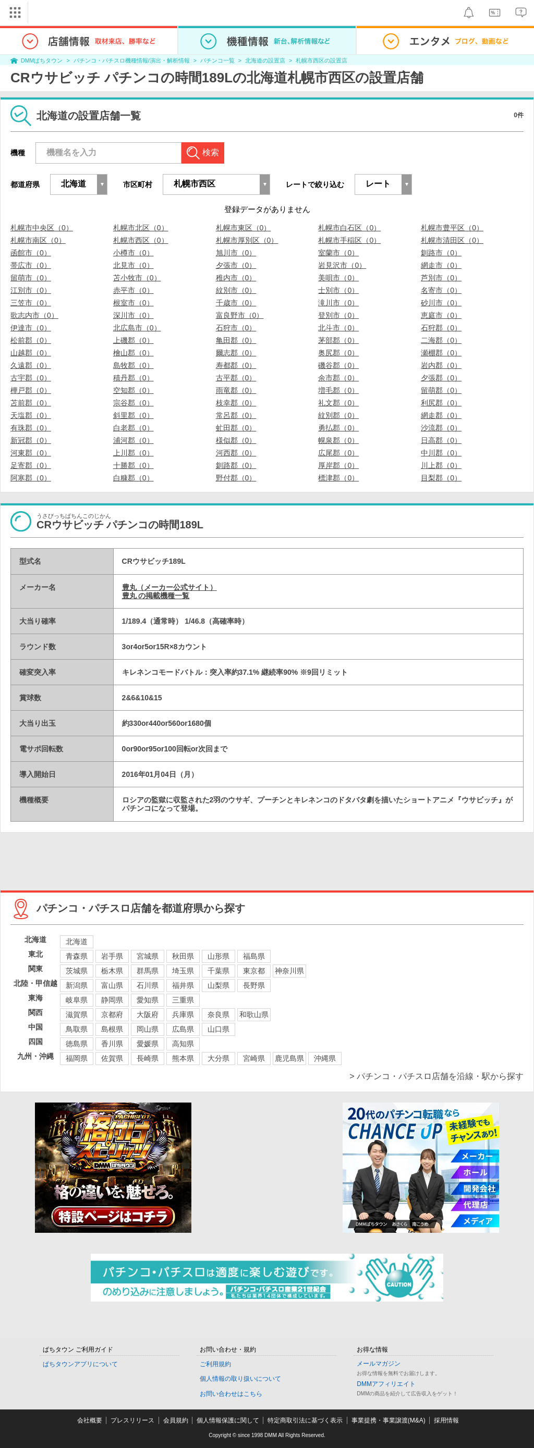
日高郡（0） (441, 440)
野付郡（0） (236, 477)
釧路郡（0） (236, 465)
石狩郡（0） (441, 327)
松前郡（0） (30, 340)
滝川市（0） (338, 302)
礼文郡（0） (338, 402)
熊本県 (183, 1058)
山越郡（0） (30, 352)
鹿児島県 (289, 1058)
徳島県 (77, 1043)
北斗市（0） (338, 327)
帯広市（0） (30, 265)
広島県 (183, 1029)
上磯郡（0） (133, 340)
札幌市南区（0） (38, 240)
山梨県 (218, 985)
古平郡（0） (236, 377)
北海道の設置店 (265, 60)
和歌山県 (254, 1014)
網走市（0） (441, 265)
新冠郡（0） (30, 440)
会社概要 (89, 1420)
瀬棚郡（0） (441, 352)
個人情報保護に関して (228, 1420)
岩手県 (112, 956)
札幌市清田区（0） (452, 240)
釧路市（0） (441, 252)
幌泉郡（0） (338, 440)
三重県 (183, 1000)
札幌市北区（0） (140, 227)
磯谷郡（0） (338, 365)
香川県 (112, 1043)
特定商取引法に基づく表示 (305, 1420)
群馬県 (148, 971)
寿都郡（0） (236, 365)
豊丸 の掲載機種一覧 (156, 595)
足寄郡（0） (30, 465)
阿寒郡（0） (30, 477)
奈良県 (218, 1014)
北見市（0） (133, 265)
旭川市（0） (236, 252)
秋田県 (183, 956)
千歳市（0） (236, 302)
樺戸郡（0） (30, 390)
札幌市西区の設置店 (321, 60)
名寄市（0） (441, 290)
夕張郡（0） (441, 377)
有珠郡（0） (30, 427)
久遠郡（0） (30, 365)
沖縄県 (325, 1058)
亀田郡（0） (236, 340)
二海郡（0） (441, 340)
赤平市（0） (133, 290)
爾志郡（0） (236, 352)
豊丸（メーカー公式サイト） (169, 587)
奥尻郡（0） (338, 352)
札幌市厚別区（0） (247, 240)
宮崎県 (254, 1058)
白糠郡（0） (133, 477)
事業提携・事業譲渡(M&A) (388, 1420)
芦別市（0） (441, 277)
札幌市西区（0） (140, 240)
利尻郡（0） (441, 402)
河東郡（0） (30, 452)
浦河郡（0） (133, 440)
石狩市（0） (236, 327)
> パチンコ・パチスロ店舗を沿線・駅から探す (436, 1076)
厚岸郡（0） (338, 465)
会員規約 (175, 1420)
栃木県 (112, 971)
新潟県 (77, 985)
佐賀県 (112, 1058)
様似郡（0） (236, 440)
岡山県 (148, 1029)
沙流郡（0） (441, 427)
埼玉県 (183, 971)
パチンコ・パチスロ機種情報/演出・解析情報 (132, 60)
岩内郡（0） (441, 365)
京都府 (112, 1014)
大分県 (218, 1058)
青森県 (77, 956)
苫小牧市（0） (137, 277)
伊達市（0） (30, 327)
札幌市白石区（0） (349, 227)
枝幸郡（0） (236, 402)
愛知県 (148, 1000)
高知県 (183, 1043)
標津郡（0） (338, 477)
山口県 (218, 1029)
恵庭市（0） (441, 315)
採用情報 (446, 1420)
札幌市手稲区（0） (349, 240)
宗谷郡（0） (133, 402)
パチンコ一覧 (217, 60)
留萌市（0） (30, 277)
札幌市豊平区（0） (452, 227)
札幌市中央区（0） (41, 227)
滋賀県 (77, 1014)
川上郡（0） (441, 465)
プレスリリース (132, 1420)
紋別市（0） (236, 290)
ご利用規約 (215, 1364)
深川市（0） (133, 315)
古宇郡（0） (30, 377)
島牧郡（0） (133, 365)
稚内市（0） (236, 277)
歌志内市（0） (34, 315)
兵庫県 (183, 1014)
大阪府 (148, 1014)
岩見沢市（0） (342, 265)
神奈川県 (289, 971)
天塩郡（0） (30, 415)
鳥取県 (77, 1029)
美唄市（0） (338, 277)
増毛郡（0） (338, 390)
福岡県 (77, 1058)
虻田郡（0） (236, 427)
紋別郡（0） (338, 415)
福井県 (183, 985)
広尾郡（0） (338, 452)
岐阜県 (77, 1000)
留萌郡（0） (441, 390)
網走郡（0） (441, 415)
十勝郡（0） (133, 465)
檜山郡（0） (133, 352)
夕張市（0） (236, 265)
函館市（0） (30, 252)
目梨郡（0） (441, 477)
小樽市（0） (133, 252)
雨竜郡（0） (236, 390)
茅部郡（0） (338, 340)
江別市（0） (30, 290)
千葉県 (218, 971)
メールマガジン (378, 1363)
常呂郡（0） (236, 415)
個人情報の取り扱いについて (240, 1378)
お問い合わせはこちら (231, 1393)
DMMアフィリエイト (386, 1384)
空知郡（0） (133, 390)
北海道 (77, 941)
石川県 (148, 985)
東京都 (254, 971)
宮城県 (148, 956)
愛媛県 (148, 1043)
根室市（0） (133, 302)
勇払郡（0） (338, 427)
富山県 (112, 985)
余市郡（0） (338, 377)
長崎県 (148, 1058)
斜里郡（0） (133, 415)
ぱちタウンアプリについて (80, 1364)
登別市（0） (338, 315)
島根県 (112, 1029)
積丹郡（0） (133, 377)
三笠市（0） (30, 302)
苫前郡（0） (30, 402)
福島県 (254, 956)
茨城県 (77, 971)
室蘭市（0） (338, 252)
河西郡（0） (236, 452)
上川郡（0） (133, 452)
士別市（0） (338, 290)
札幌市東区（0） (243, 227)
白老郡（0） (133, 427)
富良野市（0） (240, 315)
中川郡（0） (441, 452)
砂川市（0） (441, 302)
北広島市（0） (137, 327)
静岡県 (112, 1000)
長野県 (254, 985)
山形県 (218, 956)
